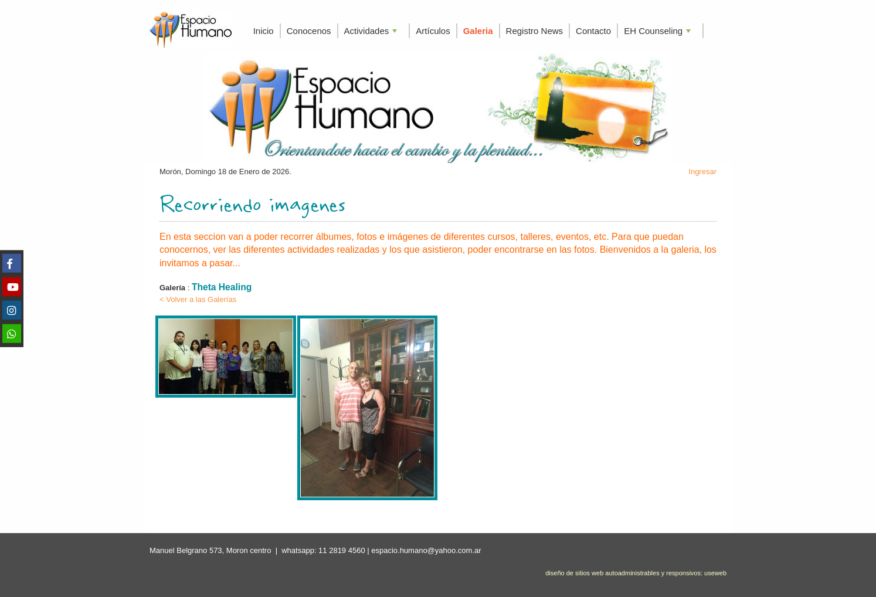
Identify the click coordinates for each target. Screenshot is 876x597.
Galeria (478, 31)
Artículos (433, 31)
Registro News (534, 31)
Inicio (263, 31)
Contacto (593, 31)
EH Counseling (658, 32)
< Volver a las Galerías (197, 299)
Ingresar (702, 171)
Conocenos (309, 31)
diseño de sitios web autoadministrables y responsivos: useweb (635, 572)
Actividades (372, 32)
